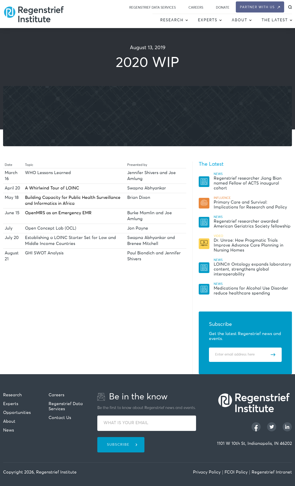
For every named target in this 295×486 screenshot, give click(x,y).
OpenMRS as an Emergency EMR (58, 213)
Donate (222, 7)
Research (172, 20)
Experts (207, 20)
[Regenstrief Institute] (34, 14)
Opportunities (17, 413)
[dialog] (290, 7)
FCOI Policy (236, 472)
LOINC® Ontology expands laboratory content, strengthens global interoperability (252, 269)
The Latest (275, 20)
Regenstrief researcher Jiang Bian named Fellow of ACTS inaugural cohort (247, 183)
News (8, 430)
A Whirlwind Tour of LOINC (52, 188)
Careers (195, 7)
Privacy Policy (207, 472)
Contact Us (60, 418)
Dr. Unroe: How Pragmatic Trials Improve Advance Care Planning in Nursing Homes (248, 245)
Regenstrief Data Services (152, 7)
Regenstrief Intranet (272, 472)
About (239, 20)
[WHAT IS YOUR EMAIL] (146, 423)
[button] (186, 20)
